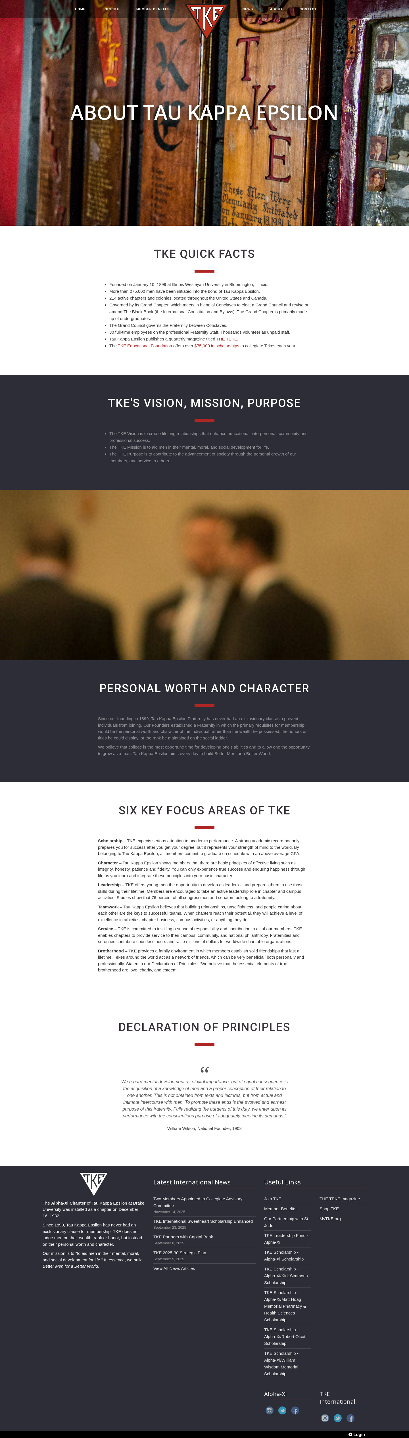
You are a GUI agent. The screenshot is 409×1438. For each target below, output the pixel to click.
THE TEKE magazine (340, 1198)
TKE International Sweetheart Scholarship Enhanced (203, 1221)
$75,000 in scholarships (217, 345)
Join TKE (272, 1198)
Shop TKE (329, 1208)
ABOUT (276, 12)
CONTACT (308, 12)
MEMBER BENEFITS (153, 12)
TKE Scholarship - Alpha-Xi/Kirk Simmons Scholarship (286, 1275)
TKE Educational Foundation (145, 345)
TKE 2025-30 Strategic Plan (179, 1252)
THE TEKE (226, 338)
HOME (80, 12)
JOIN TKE (111, 12)
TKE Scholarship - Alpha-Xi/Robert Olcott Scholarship (285, 1336)
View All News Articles (174, 1268)
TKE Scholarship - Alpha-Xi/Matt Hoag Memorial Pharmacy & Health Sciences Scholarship (285, 1306)
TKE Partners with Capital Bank (183, 1236)
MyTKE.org (330, 1218)
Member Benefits (280, 1208)
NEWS (248, 12)
